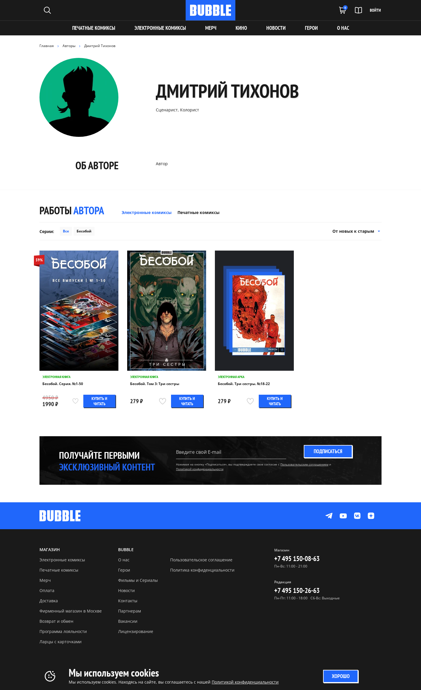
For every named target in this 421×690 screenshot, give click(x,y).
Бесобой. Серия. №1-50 (62, 384)
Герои (124, 570)
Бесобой (84, 231)
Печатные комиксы (93, 28)
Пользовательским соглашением (304, 464)
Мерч (45, 580)
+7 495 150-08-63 (297, 558)
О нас (124, 560)
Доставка (48, 600)
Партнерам (129, 611)
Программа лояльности (63, 631)
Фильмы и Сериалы (138, 580)
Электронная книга (56, 377)
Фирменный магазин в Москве (70, 611)
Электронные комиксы (160, 28)
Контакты (127, 600)
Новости (126, 590)
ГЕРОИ (311, 28)
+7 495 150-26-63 (297, 590)
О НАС (343, 28)
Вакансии (127, 621)
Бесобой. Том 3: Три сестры (154, 384)
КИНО (241, 28)
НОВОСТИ (276, 28)
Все (66, 231)
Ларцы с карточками (60, 641)
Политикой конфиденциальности (199, 469)
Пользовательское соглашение (201, 560)
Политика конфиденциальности (202, 570)
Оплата (46, 590)
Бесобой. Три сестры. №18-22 (244, 384)
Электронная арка (231, 377)
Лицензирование (135, 631)
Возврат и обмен (56, 621)
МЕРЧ (210, 28)
